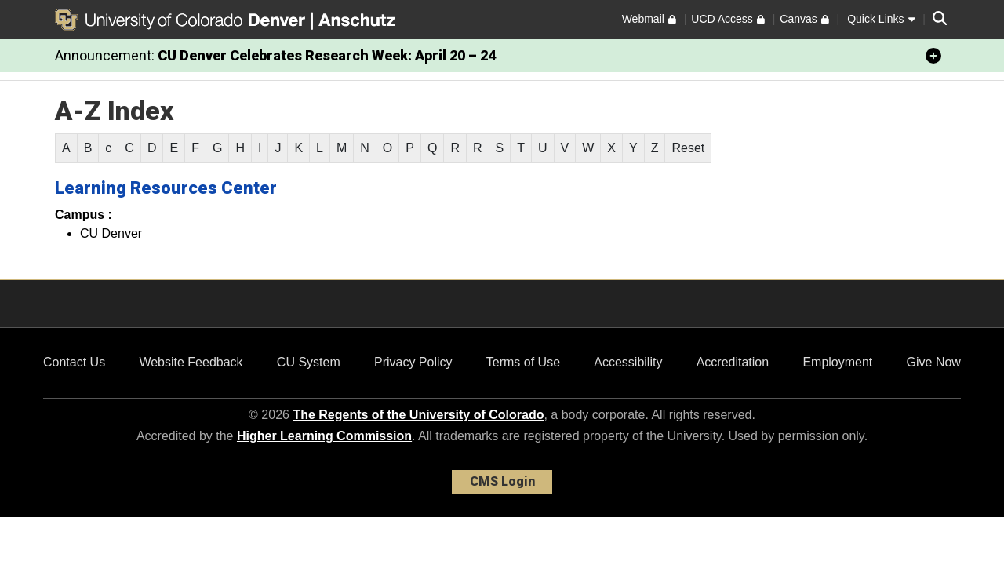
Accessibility (628, 362)
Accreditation (733, 362)
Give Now (934, 362)
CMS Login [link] (502, 481)
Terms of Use (523, 362)
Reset (687, 148)
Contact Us (74, 362)
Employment (837, 362)
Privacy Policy (413, 362)
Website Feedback (190, 362)
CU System (308, 362)
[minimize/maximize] (933, 56)
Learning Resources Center (166, 188)
